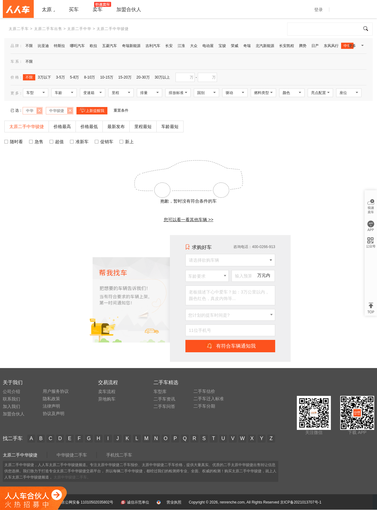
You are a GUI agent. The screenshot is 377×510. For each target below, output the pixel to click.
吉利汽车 (152, 46)
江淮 (181, 46)
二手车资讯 (164, 398)
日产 (315, 46)
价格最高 (62, 126)
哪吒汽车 (77, 46)
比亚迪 (43, 46)
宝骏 (222, 46)
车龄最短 (170, 126)
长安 (169, 46)
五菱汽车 (109, 46)
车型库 (160, 391)
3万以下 (44, 77)
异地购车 (106, 398)
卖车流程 (106, 391)
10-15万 (106, 77)
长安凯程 (286, 46)
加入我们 (11, 406)
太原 (47, 9)
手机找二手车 (119, 454)
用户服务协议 (56, 391)
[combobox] (207, 275)
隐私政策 (51, 398)
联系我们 (11, 398)
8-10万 (89, 77)
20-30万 (143, 77)
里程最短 (143, 126)
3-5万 (60, 77)
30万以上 (162, 77)
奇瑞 (247, 46)
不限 (29, 46)
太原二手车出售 (48, 29)
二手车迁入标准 (208, 398)
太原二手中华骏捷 (20, 454)
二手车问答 (164, 406)
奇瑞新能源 (131, 46)
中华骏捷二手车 (72, 454)
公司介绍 (11, 391)
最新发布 (116, 126)
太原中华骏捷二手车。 (72, 477)
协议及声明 (53, 413)
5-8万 (74, 77)
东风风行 (331, 46)
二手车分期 (204, 406)
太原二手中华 (79, 29)
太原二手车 (19, 29)
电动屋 (208, 46)
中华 (347, 46)
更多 (356, 47)
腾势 (302, 46)
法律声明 (51, 406)
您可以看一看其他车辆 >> (188, 219)
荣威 (234, 46)
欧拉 (93, 46)
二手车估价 (204, 391)
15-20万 (125, 77)
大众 (193, 46)
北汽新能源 (265, 46)
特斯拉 (59, 46)
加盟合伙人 (13, 413)
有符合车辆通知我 (230, 345)
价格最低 (89, 126)
